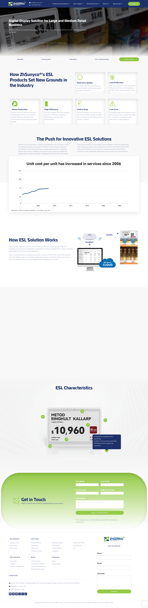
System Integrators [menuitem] (17, 566)
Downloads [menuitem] (56, 564)
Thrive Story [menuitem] (35, 561)
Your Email (105, 481)
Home (13, 43)
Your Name (81, 481)
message (101, 573)
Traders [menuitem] (13, 564)
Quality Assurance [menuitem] (38, 569)
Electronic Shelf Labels (116, 147)
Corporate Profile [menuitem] (37, 564)
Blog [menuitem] (54, 561)
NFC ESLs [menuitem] (13, 548)
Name (100, 553)
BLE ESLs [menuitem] (13, 545)
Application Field (107, 490)
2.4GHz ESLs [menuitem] (14, 543)
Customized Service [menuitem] (38, 566)
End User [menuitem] (13, 561)
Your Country (81, 490)
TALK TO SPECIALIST (99, 513)
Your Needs (80, 498)
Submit (114, 591)
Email (100, 563)
